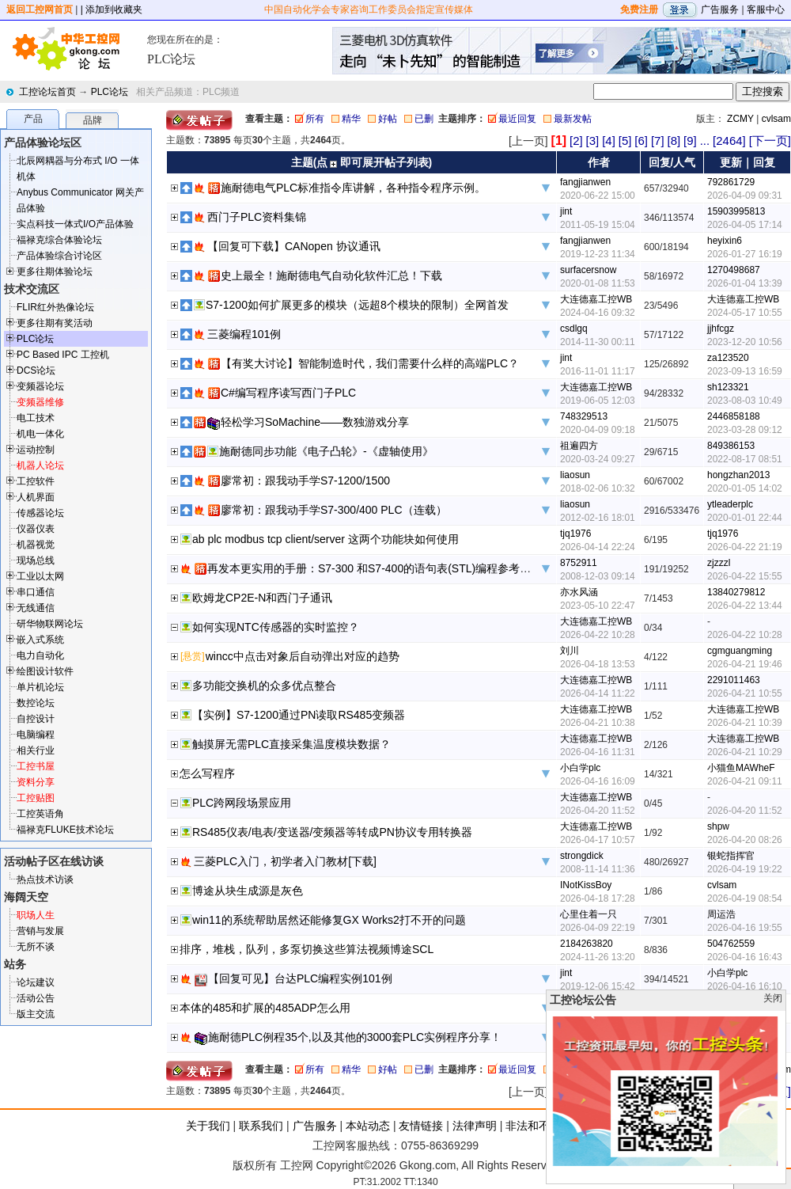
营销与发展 (40, 930)
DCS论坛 (36, 370)
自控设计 (36, 718)
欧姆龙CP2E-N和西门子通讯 (262, 597)
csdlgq (574, 328)
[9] (690, 140)
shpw (718, 826)
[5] (625, 140)
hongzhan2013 (738, 475)
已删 (423, 118)
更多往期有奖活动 (55, 323)
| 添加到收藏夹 (111, 9)
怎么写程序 (207, 773)
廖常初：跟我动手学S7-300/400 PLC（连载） (334, 509)
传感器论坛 (40, 513)
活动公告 (36, 998)
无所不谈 (36, 946)
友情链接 (421, 1125)
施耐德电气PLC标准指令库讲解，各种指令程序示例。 (353, 187)
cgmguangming (739, 650)
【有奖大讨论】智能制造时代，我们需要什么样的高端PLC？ (370, 363)
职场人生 (36, 915)
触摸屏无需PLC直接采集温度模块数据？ (291, 744)
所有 (314, 118)
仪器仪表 (36, 528)
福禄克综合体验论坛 (59, 239)
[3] (593, 140)
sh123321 (728, 387)
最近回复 (517, 118)
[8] (673, 140)
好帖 (387, 118)
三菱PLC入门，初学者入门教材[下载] (285, 861)
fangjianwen (585, 182)
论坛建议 (36, 982)
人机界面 (36, 497)
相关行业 (36, 750)
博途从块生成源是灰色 (247, 890)
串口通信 (36, 592)
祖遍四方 (579, 445)
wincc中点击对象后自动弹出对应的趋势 (302, 656)
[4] (608, 140)
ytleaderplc (730, 504)
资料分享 (36, 782)
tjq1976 (575, 533)
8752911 (578, 562)
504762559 (731, 943)
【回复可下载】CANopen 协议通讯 (293, 246)
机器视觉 (36, 544)
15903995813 (736, 211)
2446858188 (733, 416)
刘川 (569, 650)
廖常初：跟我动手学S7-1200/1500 (305, 480)
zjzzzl (718, 562)
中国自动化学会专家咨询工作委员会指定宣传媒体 (368, 9)
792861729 (731, 182)
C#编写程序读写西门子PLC (288, 392)
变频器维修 (40, 402)
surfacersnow (588, 269)
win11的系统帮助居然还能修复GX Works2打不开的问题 (329, 920)
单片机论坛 (40, 687)
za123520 (728, 357)
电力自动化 (40, 655)
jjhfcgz (720, 328)
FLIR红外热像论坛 (55, 307)
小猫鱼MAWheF (741, 767)
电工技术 (36, 418)
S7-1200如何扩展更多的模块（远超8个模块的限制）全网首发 (357, 304)
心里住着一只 (588, 914)
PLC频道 (221, 91)
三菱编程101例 (244, 334)
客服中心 (766, 9)
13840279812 (736, 592)
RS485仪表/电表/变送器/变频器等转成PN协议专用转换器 (332, 832)
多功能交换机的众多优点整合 (264, 685)
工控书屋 (36, 766)
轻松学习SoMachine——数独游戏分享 (315, 422)
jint (566, 211)
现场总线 (36, 560)
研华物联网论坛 (50, 623)
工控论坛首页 (47, 91)
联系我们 (261, 1125)
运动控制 (36, 449)
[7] (657, 140)
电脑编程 (36, 734)
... (705, 140)
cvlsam (776, 118)
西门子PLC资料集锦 (256, 217)
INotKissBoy (585, 885)
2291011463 (733, 680)
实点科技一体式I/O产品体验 (75, 224)
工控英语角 (40, 813)
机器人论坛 (40, 465)
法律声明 (474, 1125)
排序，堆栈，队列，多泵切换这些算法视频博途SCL (306, 949)
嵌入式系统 (40, 639)
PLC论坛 (109, 91)
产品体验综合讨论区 (59, 255)
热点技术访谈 (45, 879)
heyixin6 (724, 240)
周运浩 (721, 914)
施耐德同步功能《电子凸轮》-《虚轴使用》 (326, 451)
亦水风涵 (579, 592)
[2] (576, 140)
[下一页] (770, 140)
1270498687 (733, 269)
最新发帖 (573, 118)
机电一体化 (40, 433)
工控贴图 (36, 797)
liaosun (575, 475)
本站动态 (368, 1125)
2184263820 (586, 943)
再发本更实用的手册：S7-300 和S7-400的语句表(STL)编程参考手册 (374, 568)
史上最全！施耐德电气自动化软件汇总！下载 (331, 275)
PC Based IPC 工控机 (63, 354)
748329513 (583, 416)
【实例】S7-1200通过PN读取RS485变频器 (298, 714)
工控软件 (36, 481)
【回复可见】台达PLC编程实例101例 (300, 978)
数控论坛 (36, 702)
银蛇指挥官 (731, 855)
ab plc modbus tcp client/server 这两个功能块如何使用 (325, 539)
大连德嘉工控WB (596, 299)
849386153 (731, 445)
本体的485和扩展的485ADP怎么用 (265, 1007)
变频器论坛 (40, 386)
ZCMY (740, 118)
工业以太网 (40, 576)
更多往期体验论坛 (55, 271)
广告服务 (720, 9)
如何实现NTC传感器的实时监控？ (275, 627)
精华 (351, 118)
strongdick (582, 855)
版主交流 (36, 1014)
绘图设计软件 (45, 671)
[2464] (729, 140)
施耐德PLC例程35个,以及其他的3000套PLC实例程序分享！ (354, 1037)
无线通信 (36, 607)
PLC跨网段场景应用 (241, 802)
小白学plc (580, 767)
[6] (641, 140)
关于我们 (208, 1125)
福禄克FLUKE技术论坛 (65, 829)
